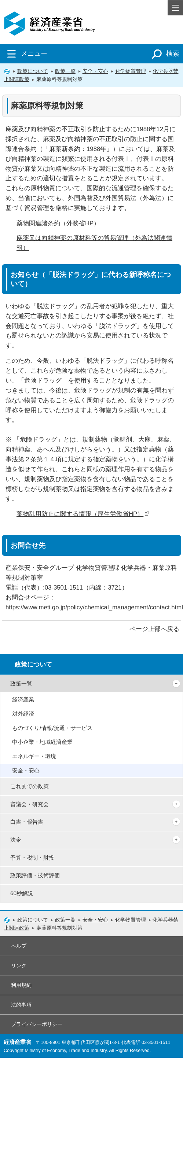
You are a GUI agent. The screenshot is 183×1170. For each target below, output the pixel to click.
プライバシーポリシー (36, 1024)
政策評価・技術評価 (35, 875)
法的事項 (21, 1005)
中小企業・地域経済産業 (42, 742)
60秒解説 (21, 893)
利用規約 (21, 985)
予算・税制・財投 (32, 858)
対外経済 (23, 714)
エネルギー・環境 (34, 756)
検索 (164, 53)
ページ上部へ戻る (154, 628)
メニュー (25, 53)
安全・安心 (95, 71)
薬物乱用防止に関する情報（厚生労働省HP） (83, 513)
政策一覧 (65, 71)
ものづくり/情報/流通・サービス (52, 728)
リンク (18, 965)
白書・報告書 (26, 822)
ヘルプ (18, 946)
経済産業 (23, 699)
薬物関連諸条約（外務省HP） (58, 223)
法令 (15, 840)
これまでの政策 (29, 786)
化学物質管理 (130, 71)
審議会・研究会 (29, 804)
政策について (32, 71)
